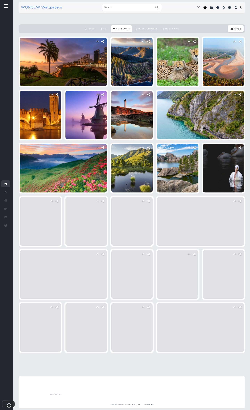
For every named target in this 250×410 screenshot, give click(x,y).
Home (205, 7)
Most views (172, 28)
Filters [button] (236, 28)
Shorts (211, 7)
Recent (92, 28)
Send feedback (55, 394)
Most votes (123, 28)
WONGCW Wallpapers (41, 7)
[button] (236, 7)
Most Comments (147, 28)
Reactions (217, 7)
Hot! (224, 7)
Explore (229, 7)
